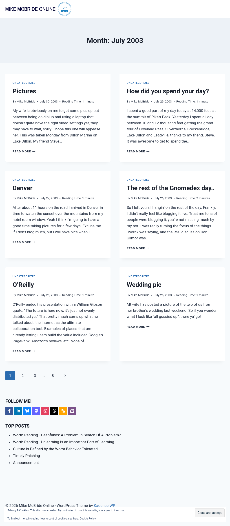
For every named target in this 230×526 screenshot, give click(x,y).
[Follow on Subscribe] (72, 411)
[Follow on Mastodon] (36, 411)
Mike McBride (26, 101)
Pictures (24, 91)
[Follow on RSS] (63, 411)
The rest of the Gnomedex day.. (171, 188)
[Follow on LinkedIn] (18, 411)
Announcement (26, 462)
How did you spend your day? (168, 91)
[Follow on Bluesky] (27, 411)
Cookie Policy (88, 518)
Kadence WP (104, 505)
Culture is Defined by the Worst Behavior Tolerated (55, 449)
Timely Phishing (26, 455)
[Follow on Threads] (54, 411)
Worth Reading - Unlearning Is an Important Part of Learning (63, 442)
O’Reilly (23, 284)
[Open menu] (220, 8)
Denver (22, 188)
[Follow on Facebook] (9, 411)
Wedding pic (144, 284)
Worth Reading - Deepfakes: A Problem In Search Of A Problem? (67, 435)
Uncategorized (24, 83)
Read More (24, 151)
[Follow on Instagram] (45, 411)
